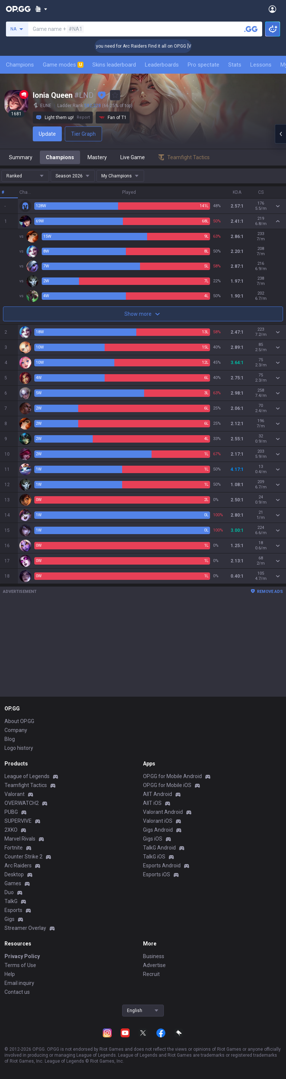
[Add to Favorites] (115, 95)
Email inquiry (19, 983)
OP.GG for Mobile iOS (167, 785)
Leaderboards (162, 64)
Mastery (97, 157)
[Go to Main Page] (18, 9)
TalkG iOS (154, 857)
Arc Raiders (18, 865)
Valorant (14, 794)
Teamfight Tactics (25, 785)
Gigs (9, 919)
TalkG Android (159, 848)
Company (15, 730)
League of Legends (27, 776)
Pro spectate (203, 64)
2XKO (11, 830)
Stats (234, 64)
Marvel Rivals (19, 839)
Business (153, 956)
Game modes (63, 64)
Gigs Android (158, 830)
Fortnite (13, 848)
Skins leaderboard (114, 64)
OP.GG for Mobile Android (172, 776)
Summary (20, 157)
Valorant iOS (157, 821)
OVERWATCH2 (21, 803)
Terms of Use (20, 965)
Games (12, 883)
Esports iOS (156, 874)
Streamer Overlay (25, 928)
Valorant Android (163, 812)
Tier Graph (83, 134)
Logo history (18, 748)
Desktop (14, 874)
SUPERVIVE (18, 821)
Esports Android (162, 865)
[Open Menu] (272, 8)
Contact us (17, 992)
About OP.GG (19, 721)
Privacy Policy (22, 956)
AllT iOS (152, 803)
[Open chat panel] (280, 134)
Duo (9, 892)
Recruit (151, 974)
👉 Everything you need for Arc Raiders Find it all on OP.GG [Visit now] (164, 46)
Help (9, 974)
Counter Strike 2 (23, 857)
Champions (20, 64)
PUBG (11, 812)
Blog (9, 739)
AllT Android (157, 794)
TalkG (11, 901)
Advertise (154, 965)
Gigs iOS (152, 839)
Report (83, 117)
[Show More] (41, 8)
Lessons (260, 64)
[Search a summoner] (251, 29)
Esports (13, 910)
